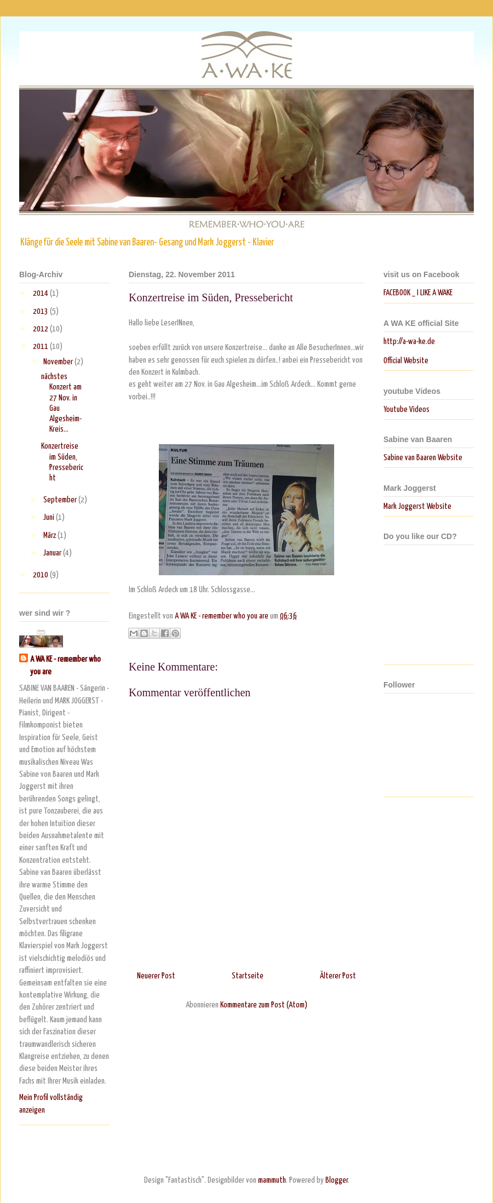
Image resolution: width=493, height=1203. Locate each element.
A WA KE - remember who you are (65, 665)
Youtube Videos (406, 409)
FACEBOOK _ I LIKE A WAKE (417, 293)
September (60, 500)
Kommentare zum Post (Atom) (263, 1005)
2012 (41, 329)
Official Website (405, 361)
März (50, 535)
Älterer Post (338, 976)
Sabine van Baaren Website (422, 458)
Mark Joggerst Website (417, 506)
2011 (41, 346)
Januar (53, 553)
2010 (41, 575)
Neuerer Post (156, 976)
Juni (49, 517)
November (58, 362)
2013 (41, 311)
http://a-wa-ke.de (409, 341)
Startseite (247, 976)
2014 (41, 293)
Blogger (336, 1180)
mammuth (272, 1180)
